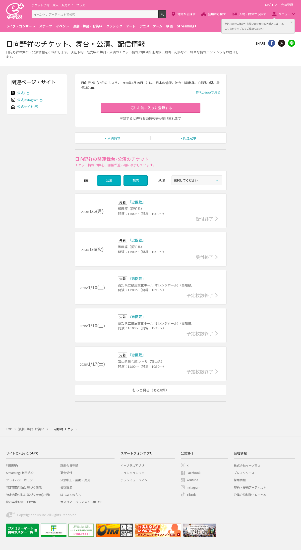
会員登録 (287, 4)
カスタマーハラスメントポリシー (82, 502)
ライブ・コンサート (20, 26)
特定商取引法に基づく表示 (24, 487)
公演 (109, 180)
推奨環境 (66, 487)
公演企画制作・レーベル (250, 494)
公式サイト (25, 106)
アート (131, 26)
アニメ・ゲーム (151, 26)
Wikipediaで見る (208, 92)
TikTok (191, 494)
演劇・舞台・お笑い (87, 26)
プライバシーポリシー (21, 480)
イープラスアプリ (132, 465)
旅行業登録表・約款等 (21, 502)
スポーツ (45, 26)
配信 (135, 180)
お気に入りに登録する (154, 107)
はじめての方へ (70, 494)
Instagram (193, 487)
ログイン (271, 4)
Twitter (281, 43)
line (291, 43)
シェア (271, 43)
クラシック (114, 26)
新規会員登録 (69, 465)
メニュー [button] (285, 14)
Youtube (192, 480)
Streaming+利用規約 (20, 472)
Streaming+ (187, 26)
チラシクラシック (132, 472)
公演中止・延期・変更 (75, 480)
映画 (169, 26)
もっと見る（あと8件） (150, 389)
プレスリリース (244, 472)
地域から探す (186, 14)
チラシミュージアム (133, 480)
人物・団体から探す (252, 14)
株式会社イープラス (247, 465)
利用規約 (12, 465)
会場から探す (217, 14)
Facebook (193, 472)
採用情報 (240, 480)
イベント (62, 26)
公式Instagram (28, 99)
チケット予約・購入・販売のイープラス (58, 5)
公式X (21, 93)
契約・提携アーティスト (250, 487)
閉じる (292, 22)
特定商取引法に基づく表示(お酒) (28, 494)
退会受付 (66, 472)
